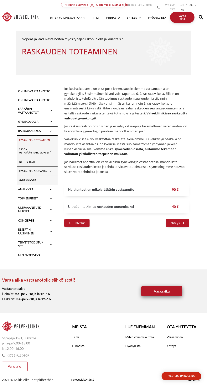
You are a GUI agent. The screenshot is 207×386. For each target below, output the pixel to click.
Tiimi (75, 337)
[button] (68, 18)
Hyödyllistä (133, 346)
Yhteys (171, 346)
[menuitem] (184, 5)
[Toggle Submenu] (51, 110)
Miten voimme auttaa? (140, 337)
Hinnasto (78, 346)
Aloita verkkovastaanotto (111, 4)
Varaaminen (175, 337)
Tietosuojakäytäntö (82, 379)
